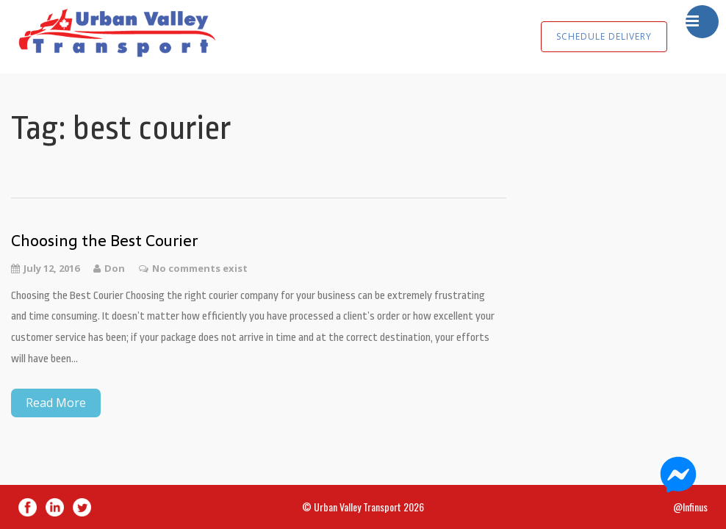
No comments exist (200, 268)
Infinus (695, 506)
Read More (56, 403)
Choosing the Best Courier (104, 240)
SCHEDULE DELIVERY (604, 36)
